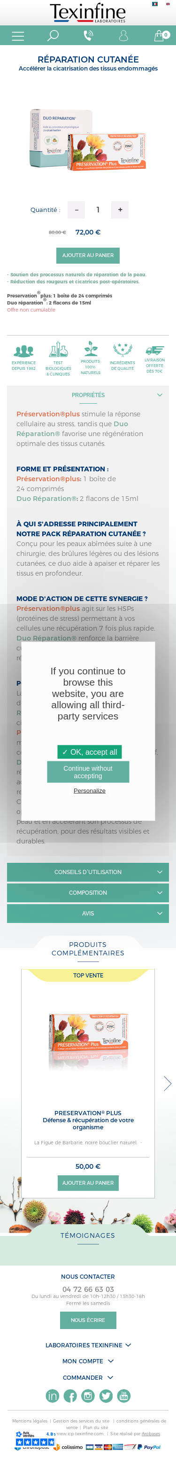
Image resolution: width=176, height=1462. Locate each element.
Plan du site (95, 1427)
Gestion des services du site (82, 1420)
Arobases (151, 1433)
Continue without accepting (87, 771)
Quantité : (46, 209)
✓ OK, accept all (89, 752)
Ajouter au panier (88, 255)
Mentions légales (29, 1420)
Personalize (90, 790)
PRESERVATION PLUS (88, 1120)
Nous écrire (88, 1320)
